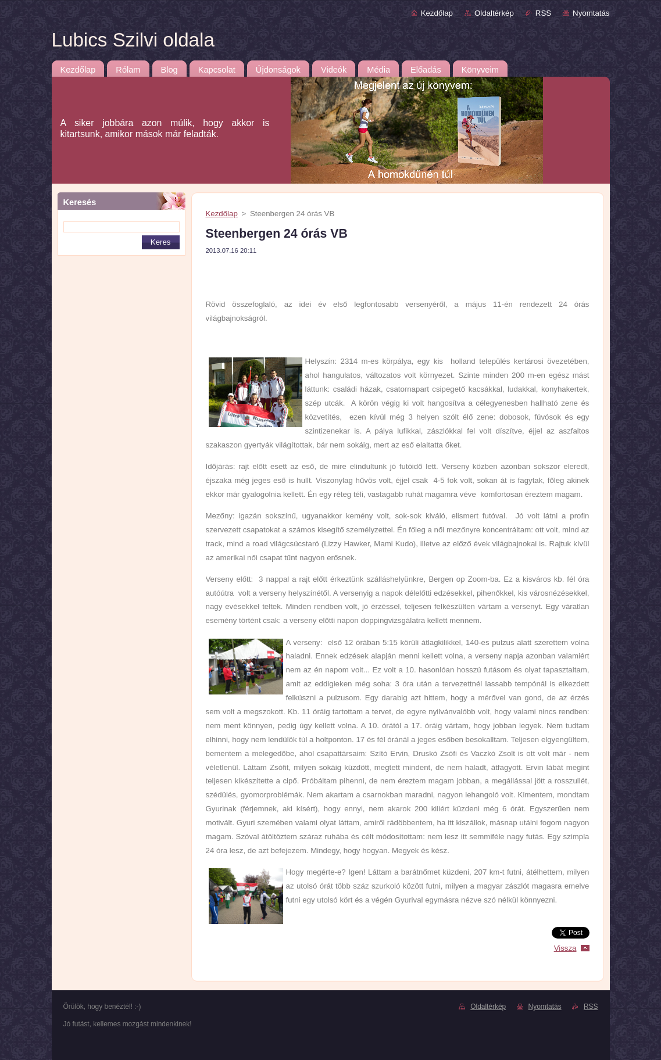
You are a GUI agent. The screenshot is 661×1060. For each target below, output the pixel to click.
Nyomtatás (591, 13)
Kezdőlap (437, 13)
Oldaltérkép (494, 13)
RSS (543, 13)
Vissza (565, 948)
